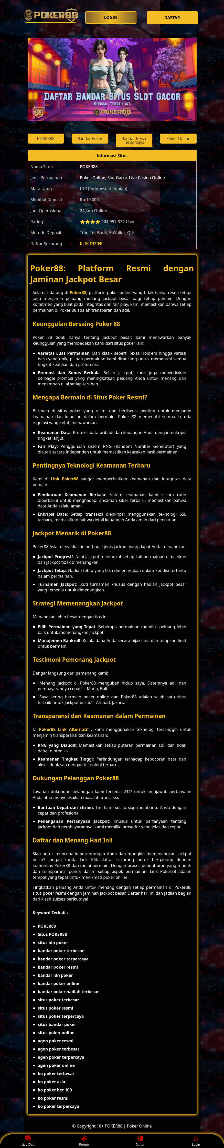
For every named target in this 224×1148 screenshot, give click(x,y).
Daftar (140, 1141)
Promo (84, 1141)
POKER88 (89, 166)
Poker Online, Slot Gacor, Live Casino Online (122, 177)
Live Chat (28, 1141)
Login (196, 1141)
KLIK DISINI (91, 243)
